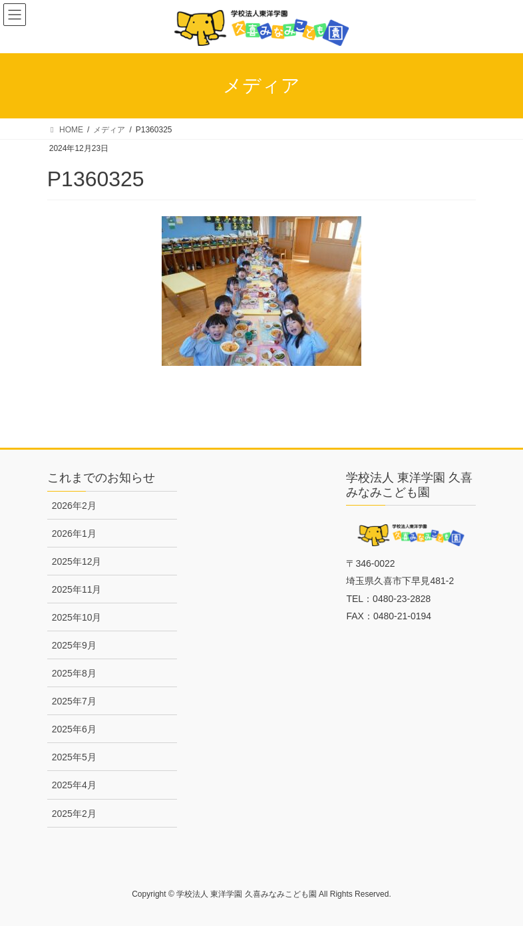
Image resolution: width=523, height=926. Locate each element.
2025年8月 (74, 673)
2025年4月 (74, 785)
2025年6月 (74, 729)
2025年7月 (74, 701)
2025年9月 (74, 645)
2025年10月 (77, 617)
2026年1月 (74, 533)
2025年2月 (74, 813)
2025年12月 (77, 561)
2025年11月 (77, 589)
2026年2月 (74, 505)
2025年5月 (74, 757)
